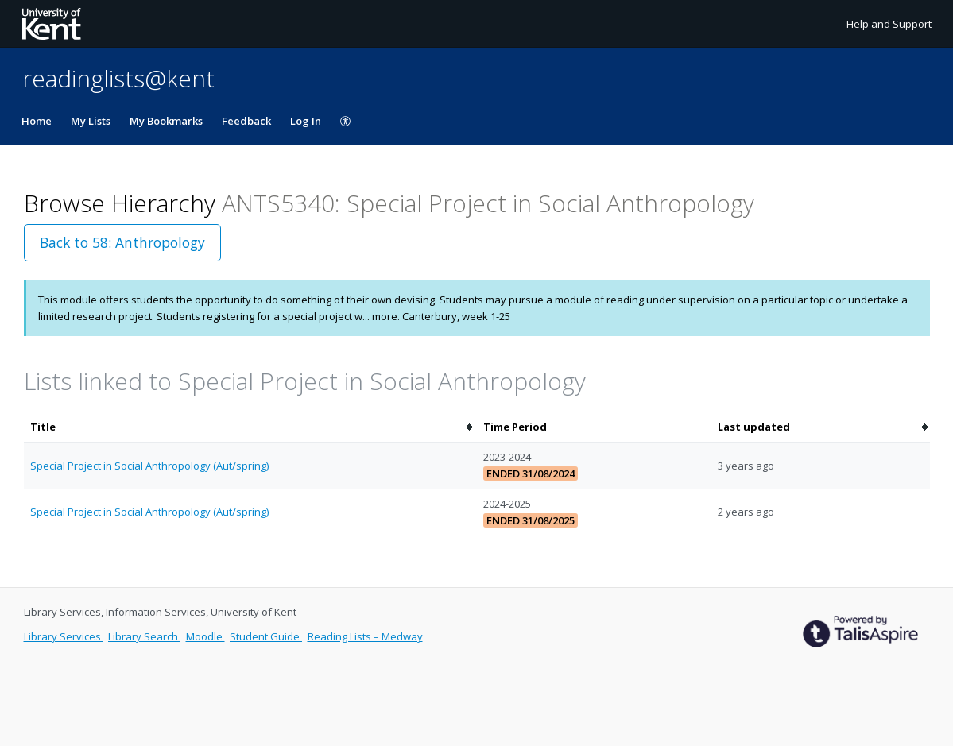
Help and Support (889, 24)
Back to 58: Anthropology (122, 242)
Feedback (246, 121)
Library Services (63, 636)
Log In (305, 121)
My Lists (90, 121)
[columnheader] (250, 427)
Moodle (205, 636)
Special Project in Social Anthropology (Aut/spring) (149, 465)
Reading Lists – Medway (365, 636)
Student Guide (266, 636)
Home (36, 121)
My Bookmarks (166, 121)
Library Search (144, 636)
